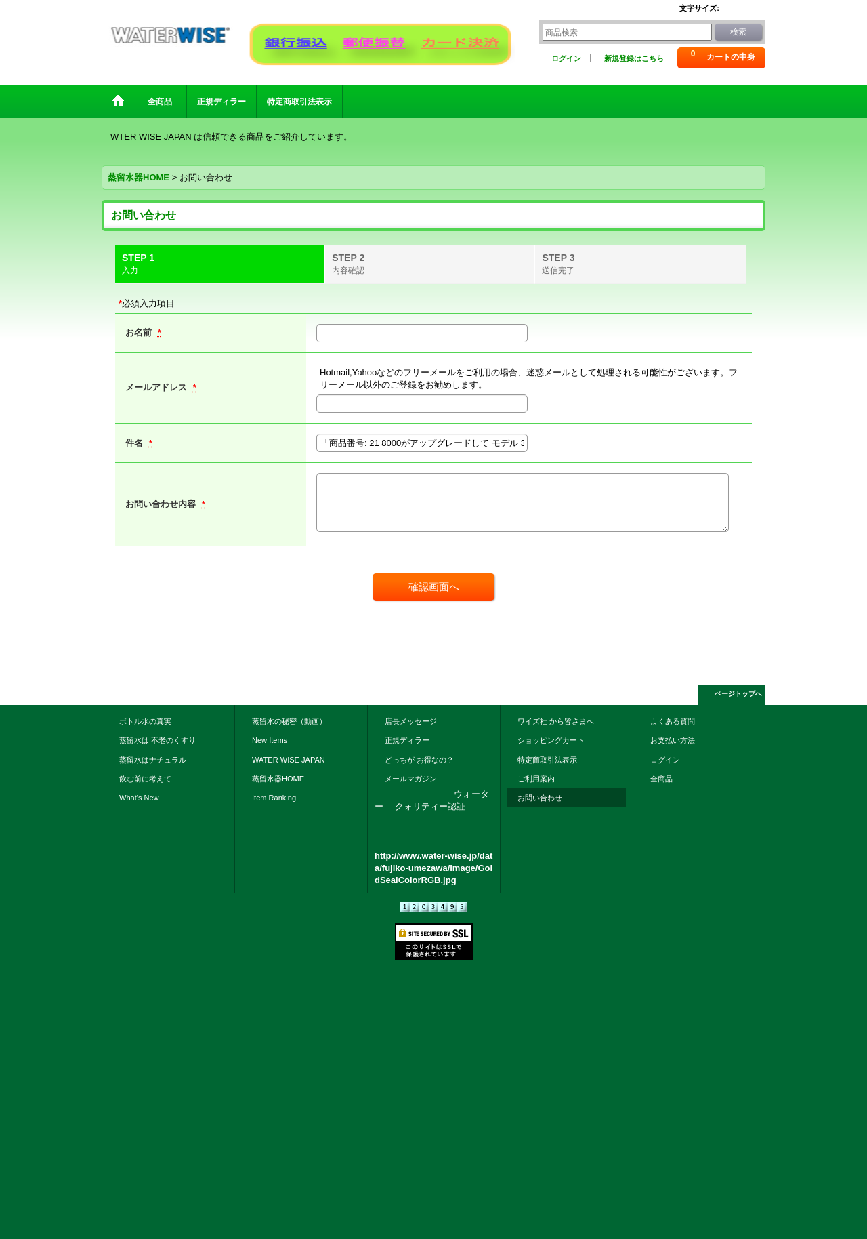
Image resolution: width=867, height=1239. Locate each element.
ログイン (566, 58)
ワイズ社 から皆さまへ (555, 721)
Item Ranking (274, 798)
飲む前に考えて (145, 779)
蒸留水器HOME (278, 779)
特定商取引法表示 (547, 760)
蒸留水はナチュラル (152, 760)
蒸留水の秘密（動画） (289, 721)
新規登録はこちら (634, 58)
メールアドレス (157, 387)
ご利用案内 (536, 779)
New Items (269, 740)
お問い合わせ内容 (161, 504)
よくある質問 (672, 721)
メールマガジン (411, 779)
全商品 (665, 779)
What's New (139, 798)
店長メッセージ (411, 721)
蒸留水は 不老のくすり (157, 740)
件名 (135, 443)
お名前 (139, 332)
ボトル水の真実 (145, 721)
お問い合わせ (539, 798)
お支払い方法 (672, 740)
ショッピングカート (551, 740)
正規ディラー (407, 740)
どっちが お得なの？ (419, 760)
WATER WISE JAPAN (288, 760)
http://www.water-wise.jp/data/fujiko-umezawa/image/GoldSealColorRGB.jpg (433, 868)
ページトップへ (738, 693)
